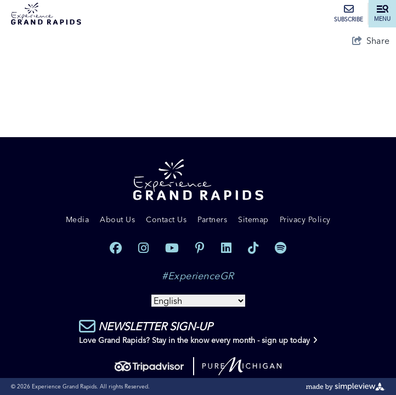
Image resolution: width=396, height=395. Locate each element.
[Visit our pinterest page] (200, 248)
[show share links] (371, 40)
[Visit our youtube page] (172, 248)
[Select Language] (198, 301)
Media (77, 219)
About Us (117, 219)
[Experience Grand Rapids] (46, 14)
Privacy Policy (305, 219)
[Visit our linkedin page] (226, 248)
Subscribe (348, 13)
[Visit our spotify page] (280, 248)
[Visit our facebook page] (116, 248)
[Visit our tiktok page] (253, 248)
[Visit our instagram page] (143, 248)
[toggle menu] (382, 13)
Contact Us (166, 219)
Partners (212, 219)
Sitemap (253, 219)
